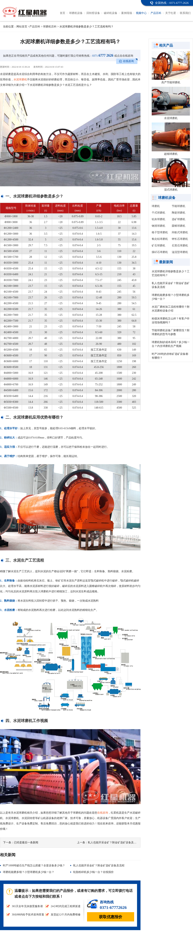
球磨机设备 (76, 13)
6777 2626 (102, 55)
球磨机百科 (50, 26)
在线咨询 (128, 61)
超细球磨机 (171, 153)
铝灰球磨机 (158, 219)
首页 (62, 13)
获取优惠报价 (110, 917)
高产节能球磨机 (170, 82)
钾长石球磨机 (180, 239)
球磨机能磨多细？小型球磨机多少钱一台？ (28, 872)
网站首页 (21, 26)
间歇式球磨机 (180, 232)
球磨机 (156, 206)
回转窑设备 (93, 13)
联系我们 (185, 13)
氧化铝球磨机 (160, 239)
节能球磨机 (178, 206)
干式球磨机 (158, 212)
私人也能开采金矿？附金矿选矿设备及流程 (113, 842)
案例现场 (126, 13)
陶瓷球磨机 (178, 212)
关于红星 (170, 13)
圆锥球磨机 (178, 225)
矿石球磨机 (158, 245)
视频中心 (141, 13)
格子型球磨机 (160, 232)
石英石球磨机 (180, 245)
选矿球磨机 (178, 219)
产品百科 (156, 13)
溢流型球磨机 (180, 252)
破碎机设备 (110, 13)
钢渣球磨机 (158, 225)
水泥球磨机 (20, 79)
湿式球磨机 (171, 189)
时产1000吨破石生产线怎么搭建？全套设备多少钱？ (34, 865)
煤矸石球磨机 (160, 252)
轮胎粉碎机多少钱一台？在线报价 (93, 872)
